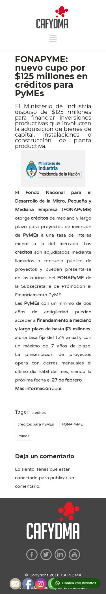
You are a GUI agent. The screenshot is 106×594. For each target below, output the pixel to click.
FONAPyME (72, 424)
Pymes (23, 436)
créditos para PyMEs (36, 424)
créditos (38, 412)
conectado (26, 478)
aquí (56, 388)
